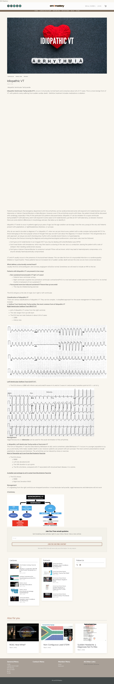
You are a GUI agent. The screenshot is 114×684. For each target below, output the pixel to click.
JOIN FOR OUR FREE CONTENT (57, 544)
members (26, 76)
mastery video (19, 76)
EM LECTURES (65, 10)
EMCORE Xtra (56, 10)
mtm (21, 567)
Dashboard (61, 666)
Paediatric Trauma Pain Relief (61, 573)
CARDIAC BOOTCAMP (45, 10)
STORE (78, 10)
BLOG (72, 10)
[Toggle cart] (105, 6)
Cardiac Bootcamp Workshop (91, 664)
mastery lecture (23, 583)
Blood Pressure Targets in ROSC (60, 580)
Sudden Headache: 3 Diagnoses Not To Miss (59, 588)
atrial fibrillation (23, 565)
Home (59, 664)
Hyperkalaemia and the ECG (27, 578)
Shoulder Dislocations (26, 585)
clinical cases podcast (24, 597)
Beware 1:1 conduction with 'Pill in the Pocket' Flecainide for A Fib (28, 570)
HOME (36, 10)
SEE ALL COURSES (90, 6)
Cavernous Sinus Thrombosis (61, 596)
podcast (64, 571)
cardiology (29, 565)
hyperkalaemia (27, 576)
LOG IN (99, 6)
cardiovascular (11, 76)
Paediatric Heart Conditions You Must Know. (27, 600)
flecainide (33, 565)
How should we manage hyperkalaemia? (26, 592)
